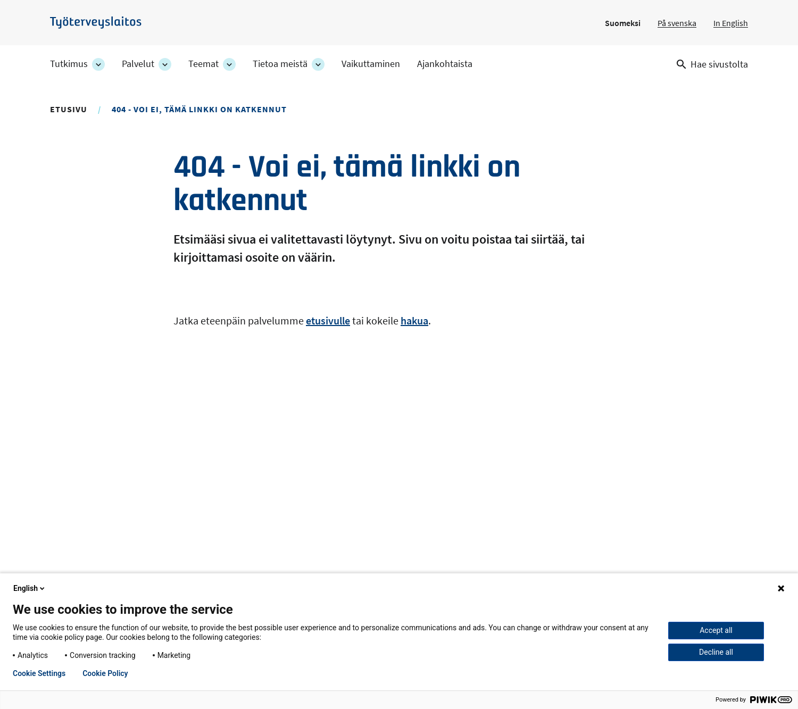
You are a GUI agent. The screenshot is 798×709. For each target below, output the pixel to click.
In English (730, 23)
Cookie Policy (105, 673)
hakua (414, 320)
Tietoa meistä (280, 64)
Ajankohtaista (444, 64)
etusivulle (328, 320)
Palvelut (138, 64)
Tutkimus (69, 64)
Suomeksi (623, 23)
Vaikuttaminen (371, 64)
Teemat (203, 64)
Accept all (716, 630)
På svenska (677, 23)
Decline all (716, 652)
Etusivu (68, 109)
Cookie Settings (39, 673)
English (29, 588)
